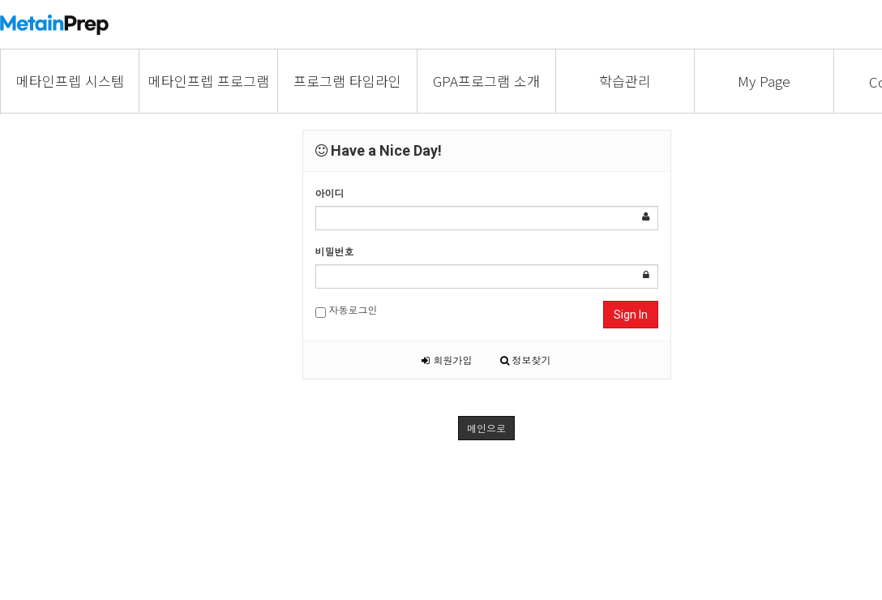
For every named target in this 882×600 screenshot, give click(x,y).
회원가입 (447, 359)
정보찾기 (525, 359)
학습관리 (625, 81)
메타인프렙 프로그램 (208, 81)
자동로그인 (346, 310)
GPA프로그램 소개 (486, 81)
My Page (764, 81)
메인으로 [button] (486, 428)
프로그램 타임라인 (347, 81)
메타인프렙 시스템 (70, 81)
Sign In (631, 314)
